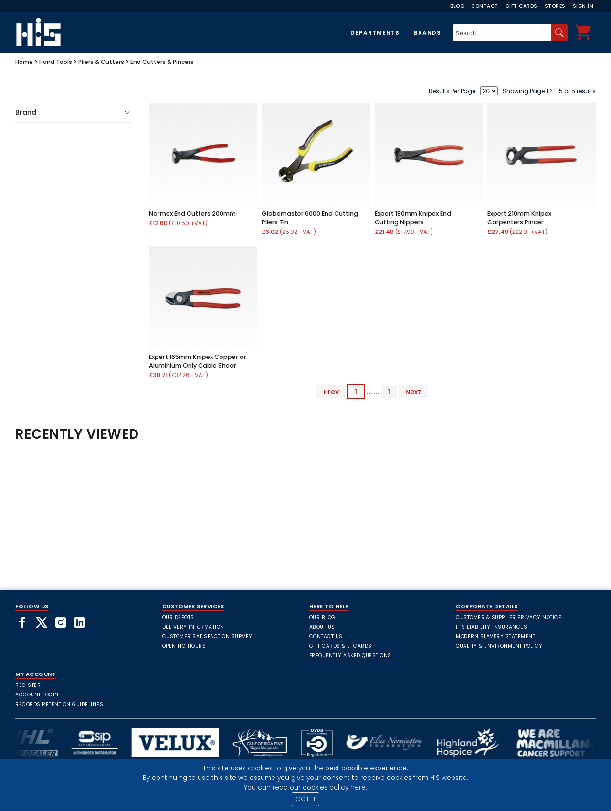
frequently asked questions (350, 655)
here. (358, 787)
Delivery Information (193, 627)
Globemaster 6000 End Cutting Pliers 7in (310, 218)
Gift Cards (521, 6)
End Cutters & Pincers (162, 62)
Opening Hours (184, 646)
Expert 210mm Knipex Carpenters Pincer (519, 218)
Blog (457, 6)
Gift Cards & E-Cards (340, 646)
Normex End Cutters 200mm (192, 214)
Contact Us (326, 636)
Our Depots (178, 617)
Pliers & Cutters (101, 62)
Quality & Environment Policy (499, 646)
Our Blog (322, 617)
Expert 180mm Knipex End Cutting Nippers (413, 218)
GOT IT (305, 799)
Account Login (37, 694)
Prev (331, 392)
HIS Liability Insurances (491, 627)
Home (24, 62)
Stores (555, 6)
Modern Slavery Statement (495, 636)
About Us (322, 627)
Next (413, 392)
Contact (484, 6)
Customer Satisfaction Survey (207, 636)
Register (28, 685)
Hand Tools (55, 62)
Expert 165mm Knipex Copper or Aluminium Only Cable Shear (197, 361)
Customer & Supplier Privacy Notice (508, 617)
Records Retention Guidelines (59, 704)
